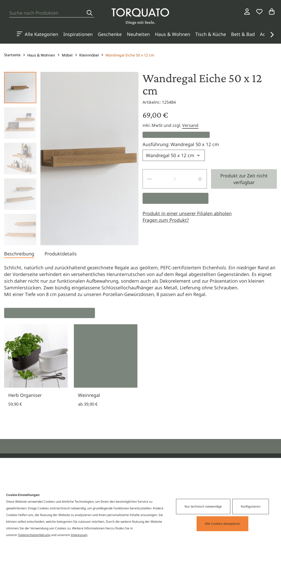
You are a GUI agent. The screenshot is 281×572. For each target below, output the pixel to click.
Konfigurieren (250, 506)
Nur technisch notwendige (203, 506)
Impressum (79, 535)
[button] (272, 35)
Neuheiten (138, 34)
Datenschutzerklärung (34, 535)
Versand (190, 125)
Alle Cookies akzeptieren (222, 523)
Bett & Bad (243, 34)
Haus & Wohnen (172, 34)
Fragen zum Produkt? (166, 220)
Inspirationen (78, 34)
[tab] (19, 254)
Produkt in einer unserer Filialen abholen (187, 213)
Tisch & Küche (210, 34)
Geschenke (110, 34)
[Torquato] (140, 16)
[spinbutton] (174, 178)
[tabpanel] (140, 281)
